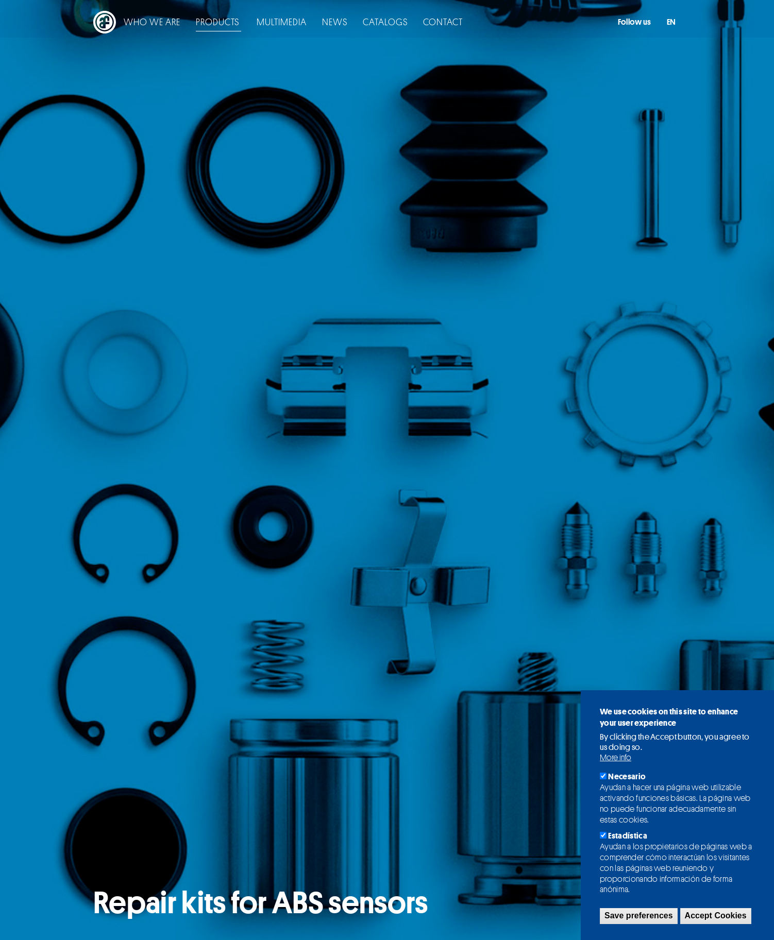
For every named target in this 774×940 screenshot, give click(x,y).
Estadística (627, 835)
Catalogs (354, 23)
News (304, 23)
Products (188, 23)
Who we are (121, 23)
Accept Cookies (716, 915)
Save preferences (638, 915)
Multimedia (251, 23)
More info (615, 757)
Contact (412, 23)
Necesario (627, 776)
